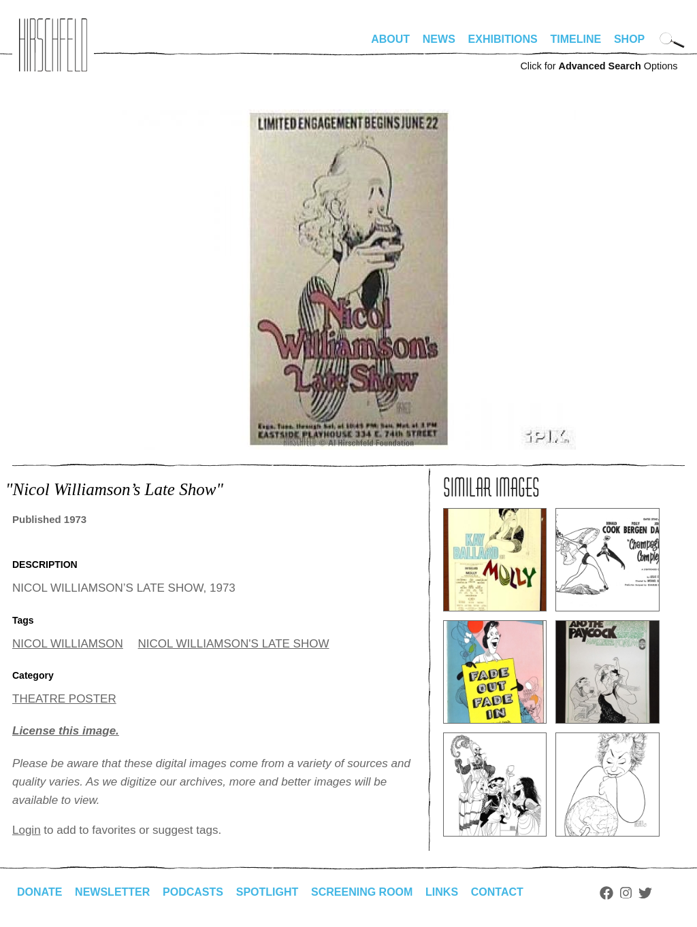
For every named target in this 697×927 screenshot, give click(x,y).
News (439, 39)
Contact (497, 892)
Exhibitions (503, 39)
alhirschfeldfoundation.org (53, 44)
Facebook (606, 893)
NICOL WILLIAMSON (67, 643)
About (390, 39)
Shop (629, 39)
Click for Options (598, 66)
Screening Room (361, 892)
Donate (39, 892)
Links (441, 892)
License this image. (65, 730)
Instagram (626, 893)
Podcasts (193, 892)
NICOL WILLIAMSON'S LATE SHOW (233, 643)
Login (26, 830)
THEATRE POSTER (64, 698)
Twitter (645, 893)
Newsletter (112, 892)
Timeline (576, 39)
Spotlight (267, 892)
